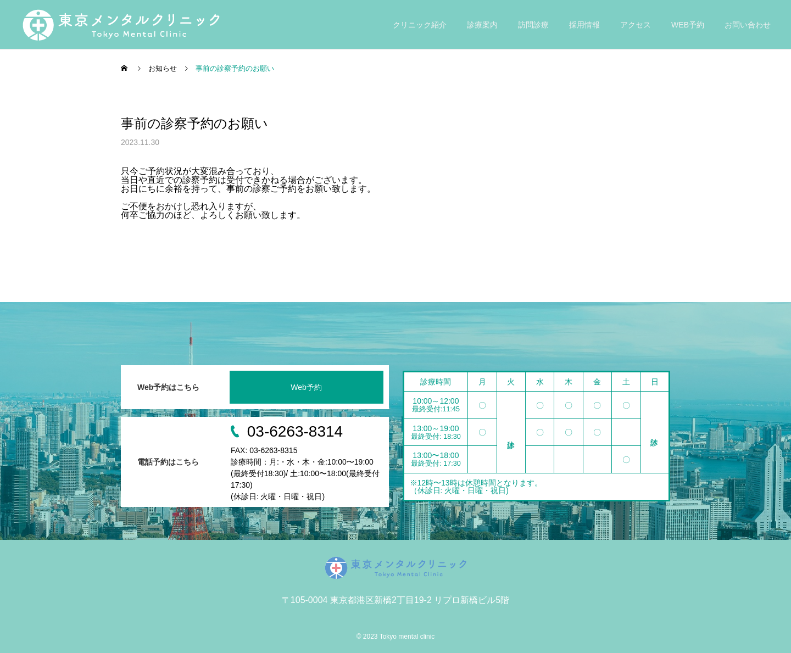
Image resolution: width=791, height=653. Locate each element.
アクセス (635, 24)
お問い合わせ (748, 24)
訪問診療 (533, 24)
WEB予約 (687, 24)
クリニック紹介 (420, 24)
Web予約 (306, 387)
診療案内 (482, 24)
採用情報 (584, 24)
